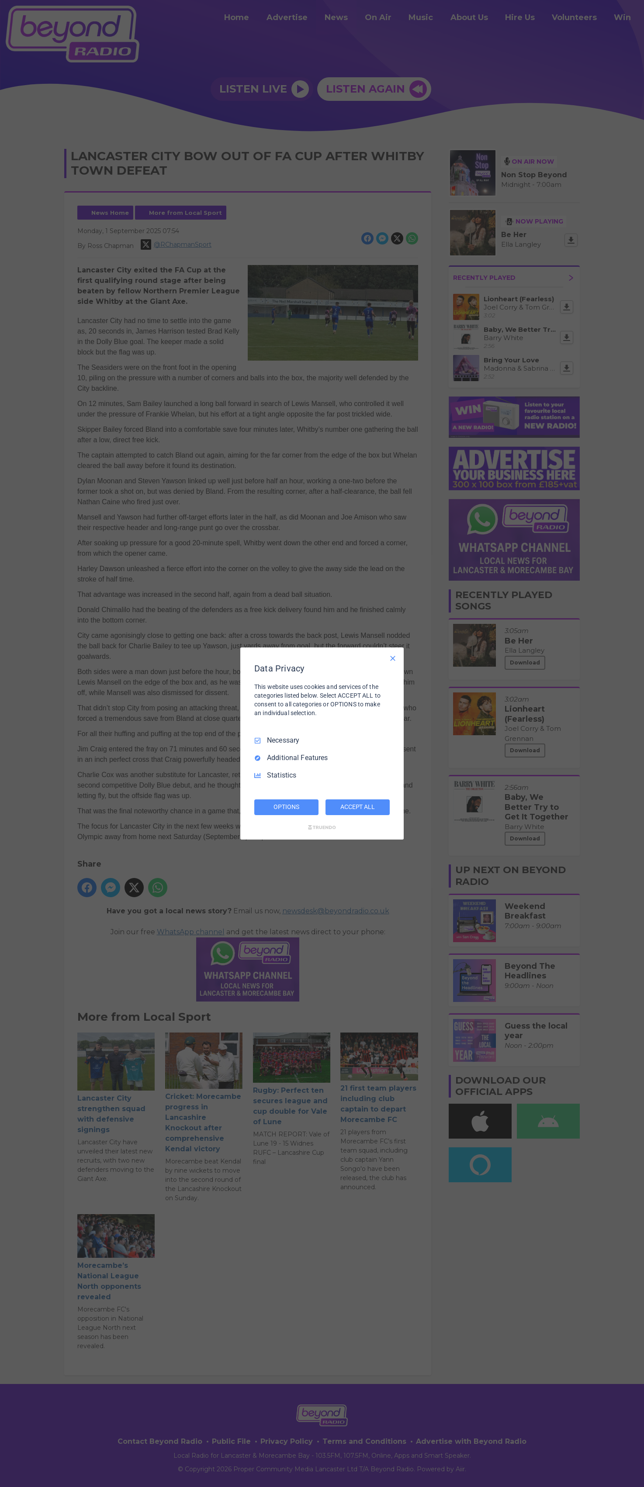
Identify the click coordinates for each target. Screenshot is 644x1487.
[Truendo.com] (322, 827)
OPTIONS (286, 806)
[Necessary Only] (393, 658)
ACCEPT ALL (357, 806)
